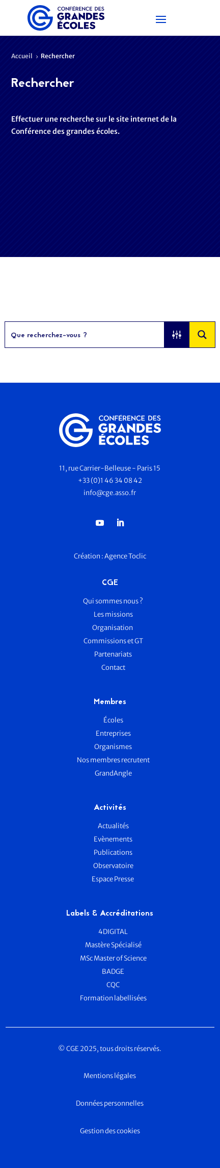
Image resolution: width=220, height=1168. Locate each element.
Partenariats (113, 654)
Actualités (113, 826)
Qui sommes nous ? (113, 601)
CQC (113, 984)
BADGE (113, 971)
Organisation (113, 627)
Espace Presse (113, 879)
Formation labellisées (113, 998)
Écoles (113, 720)
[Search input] (85, 334)
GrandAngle (113, 773)
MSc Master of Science (113, 958)
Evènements (113, 839)
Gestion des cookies (110, 1131)
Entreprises (113, 733)
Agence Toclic (125, 556)
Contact (113, 667)
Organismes (113, 746)
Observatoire (113, 865)
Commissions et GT (113, 641)
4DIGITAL (113, 931)
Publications (113, 852)
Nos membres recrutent (113, 760)
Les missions (113, 614)
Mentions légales (110, 1075)
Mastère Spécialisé (113, 945)
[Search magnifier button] (202, 334)
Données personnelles (110, 1103)
